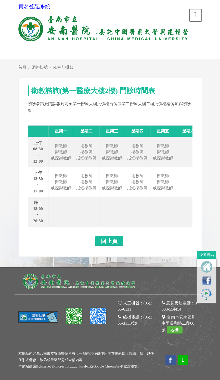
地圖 (174, 330)
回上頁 (109, 241)
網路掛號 (40, 67)
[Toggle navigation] (195, 15)
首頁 (22, 67)
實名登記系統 (34, 6)
